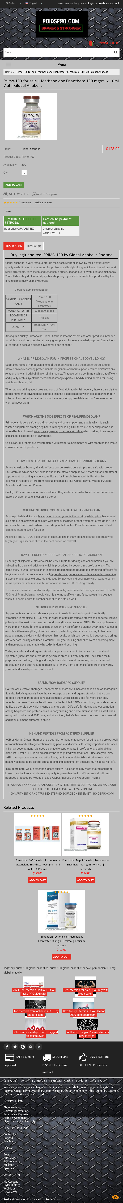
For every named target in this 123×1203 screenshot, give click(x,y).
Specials (8, 1168)
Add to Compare (44, 194)
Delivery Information (15, 1111)
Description (14, 246)
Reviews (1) (34, 246)
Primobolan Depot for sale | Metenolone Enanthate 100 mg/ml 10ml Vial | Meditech (85, 865)
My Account (10, 1181)
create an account (108, 3)
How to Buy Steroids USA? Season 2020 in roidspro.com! (84, 1013)
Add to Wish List (16, 194)
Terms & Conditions (15, 1117)
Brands (7, 1154)
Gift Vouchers (11, 1161)
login (91, 3)
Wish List (9, 1188)
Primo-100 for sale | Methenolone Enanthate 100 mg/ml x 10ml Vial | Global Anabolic (62, 72)
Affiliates (8, 1165)
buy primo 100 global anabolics (29, 968)
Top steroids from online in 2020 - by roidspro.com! (36, 1013)
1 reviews (25, 202)
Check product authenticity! (19, 1121)
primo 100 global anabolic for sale (70, 968)
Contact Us (10, 1134)
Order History (11, 1185)
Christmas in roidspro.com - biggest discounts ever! (36, 1034)
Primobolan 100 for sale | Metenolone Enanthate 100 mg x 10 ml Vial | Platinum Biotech (61, 941)
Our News (9, 1158)
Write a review (43, 202)
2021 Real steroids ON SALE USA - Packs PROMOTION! (34, 991)
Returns (8, 1138)
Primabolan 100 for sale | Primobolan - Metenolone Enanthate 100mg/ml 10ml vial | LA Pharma (37, 865)
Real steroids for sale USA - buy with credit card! (86, 991)
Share (7, 211)
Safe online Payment (16, 1114)
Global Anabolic (31, 149)
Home (8, 72)
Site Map (8, 1141)
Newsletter (10, 1192)
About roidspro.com (15, 1107)
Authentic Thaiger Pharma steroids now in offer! (88, 1034)
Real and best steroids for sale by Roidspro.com (32, 1199)
